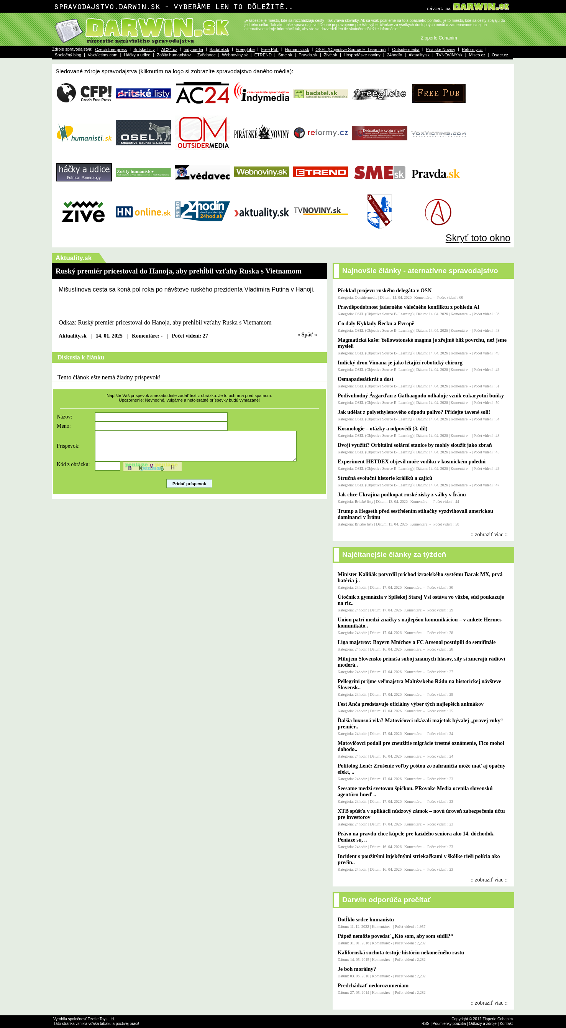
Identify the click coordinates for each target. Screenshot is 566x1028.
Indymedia (193, 49)
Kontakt (506, 1023)
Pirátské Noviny (440, 49)
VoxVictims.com (102, 55)
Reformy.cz (472, 49)
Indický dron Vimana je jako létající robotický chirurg (400, 363)
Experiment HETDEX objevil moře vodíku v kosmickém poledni (412, 462)
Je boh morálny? (357, 969)
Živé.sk (330, 55)
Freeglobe (245, 49)
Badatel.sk (219, 49)
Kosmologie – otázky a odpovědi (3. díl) (383, 429)
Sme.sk (285, 55)
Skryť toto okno (478, 237)
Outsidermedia (406, 49)
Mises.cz (477, 55)
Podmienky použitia (449, 1023)
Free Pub (269, 49)
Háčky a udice (137, 55)
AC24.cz (169, 49)
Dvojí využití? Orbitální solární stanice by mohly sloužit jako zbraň (415, 445)
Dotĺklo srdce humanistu (366, 920)
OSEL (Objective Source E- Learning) (350, 49)
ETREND (263, 55)
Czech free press (111, 49)
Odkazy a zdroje (483, 1023)
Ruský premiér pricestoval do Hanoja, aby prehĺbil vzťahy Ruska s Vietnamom (174, 322)
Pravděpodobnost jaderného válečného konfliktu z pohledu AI (408, 307)
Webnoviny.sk (235, 55)
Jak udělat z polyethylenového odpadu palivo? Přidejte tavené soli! (414, 412)
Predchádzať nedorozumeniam (373, 985)
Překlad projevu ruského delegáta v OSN (384, 290)
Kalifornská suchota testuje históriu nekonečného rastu (401, 953)
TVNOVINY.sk (449, 55)
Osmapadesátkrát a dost (365, 379)
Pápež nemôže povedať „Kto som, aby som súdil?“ (395, 936)
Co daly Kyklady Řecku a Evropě (376, 323)
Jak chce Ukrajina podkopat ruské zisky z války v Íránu (402, 495)
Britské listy (144, 49)
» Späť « (307, 335)
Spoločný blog (68, 55)
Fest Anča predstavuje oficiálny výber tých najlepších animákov (411, 704)
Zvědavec (206, 55)
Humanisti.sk (297, 49)
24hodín (394, 55)
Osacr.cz (500, 55)
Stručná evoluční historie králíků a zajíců (385, 478)
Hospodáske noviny (362, 55)
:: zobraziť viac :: (489, 534)
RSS (426, 1023)
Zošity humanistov (174, 55)
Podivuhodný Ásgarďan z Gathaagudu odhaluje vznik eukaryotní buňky (421, 396)
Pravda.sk (308, 55)
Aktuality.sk (419, 55)
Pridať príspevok (189, 489)
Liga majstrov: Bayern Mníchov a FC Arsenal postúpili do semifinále (416, 642)
